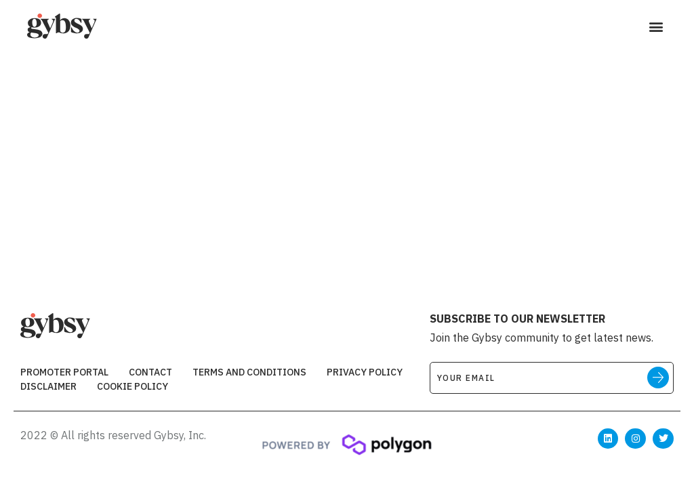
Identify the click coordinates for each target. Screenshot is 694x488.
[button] (656, 27)
